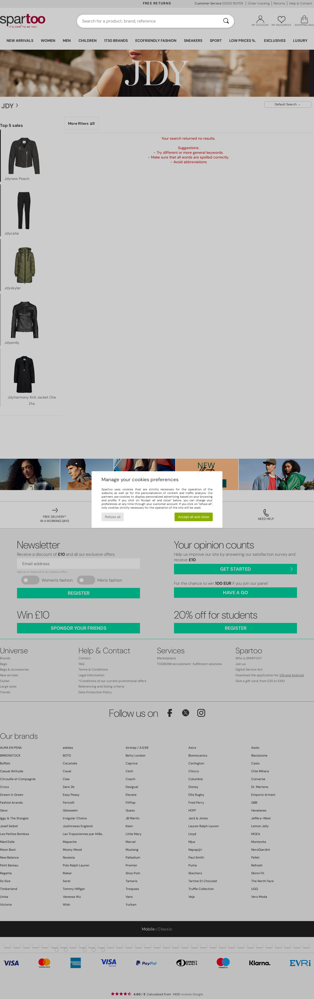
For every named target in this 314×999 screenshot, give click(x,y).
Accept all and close (193, 517)
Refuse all (112, 517)
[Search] (226, 21)
